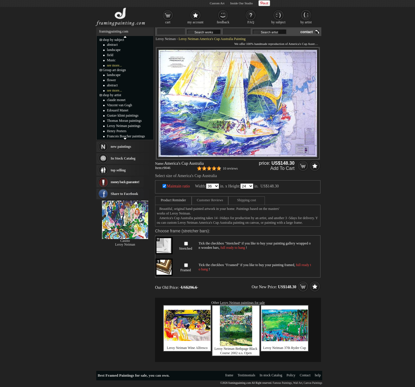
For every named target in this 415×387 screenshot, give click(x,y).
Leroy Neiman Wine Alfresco (187, 348)
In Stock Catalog (123, 158)
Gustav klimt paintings (122, 115)
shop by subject (113, 40)
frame (229, 375)
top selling (118, 170)
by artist (306, 22)
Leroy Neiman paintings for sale (242, 303)
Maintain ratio (178, 186)
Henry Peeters (117, 131)
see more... (114, 65)
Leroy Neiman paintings (124, 126)
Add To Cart (282, 168)
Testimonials (246, 375)
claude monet (116, 100)
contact (306, 32)
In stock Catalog (271, 375)
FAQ (250, 22)
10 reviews (230, 168)
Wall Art (297, 383)
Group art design (114, 70)
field (110, 55)
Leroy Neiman (166, 39)
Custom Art (217, 3)
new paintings (121, 147)
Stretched (185, 248)
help (318, 375)
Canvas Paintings (312, 383)
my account (195, 22)
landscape (113, 50)
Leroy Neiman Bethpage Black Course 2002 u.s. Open (235, 351)
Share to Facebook (124, 194)
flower (111, 80)
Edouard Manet (117, 110)
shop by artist (112, 95)
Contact (305, 375)
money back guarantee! (125, 182)
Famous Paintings (282, 383)
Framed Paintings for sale (126, 375)
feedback (223, 22)
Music (111, 60)
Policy (290, 375)
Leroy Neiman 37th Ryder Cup (284, 348)
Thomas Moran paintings (124, 121)
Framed (185, 270)
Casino (125, 241)
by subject (278, 22)
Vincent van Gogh (119, 105)
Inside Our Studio (241, 3)
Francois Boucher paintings (126, 136)
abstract (112, 45)
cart (167, 22)
